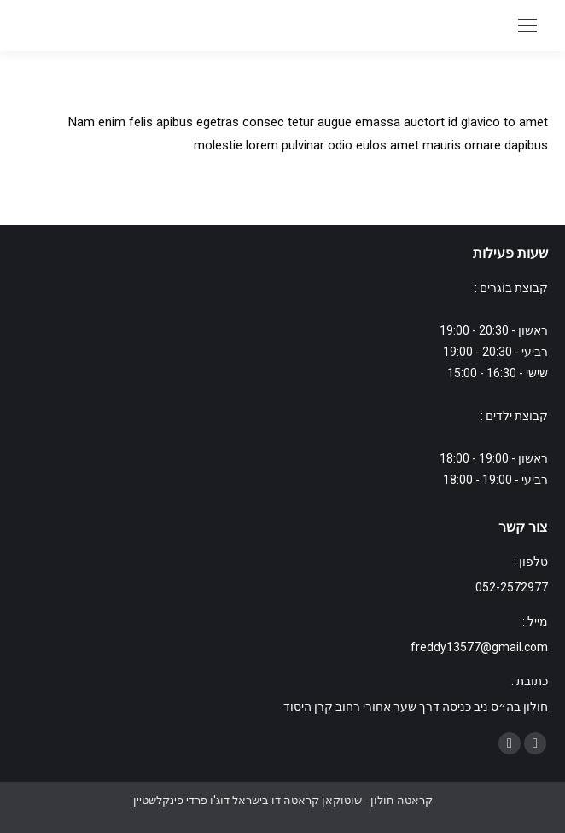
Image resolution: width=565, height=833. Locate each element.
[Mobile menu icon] (527, 26)
